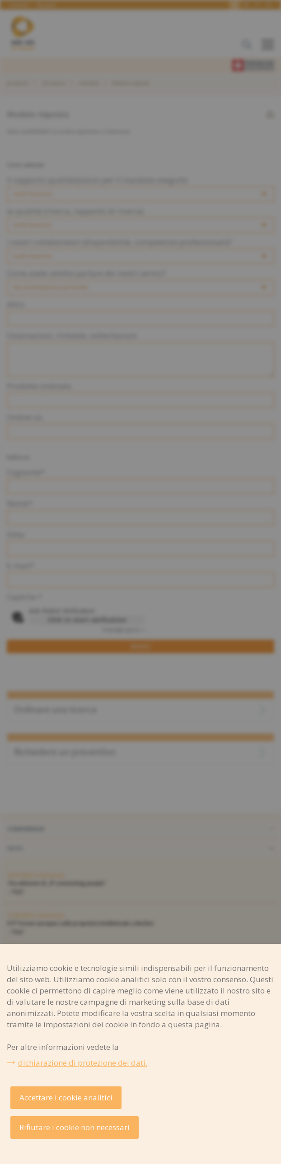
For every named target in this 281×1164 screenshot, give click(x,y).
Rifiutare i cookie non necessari (74, 1127)
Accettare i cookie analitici (65, 1097)
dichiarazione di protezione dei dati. (82, 1063)
